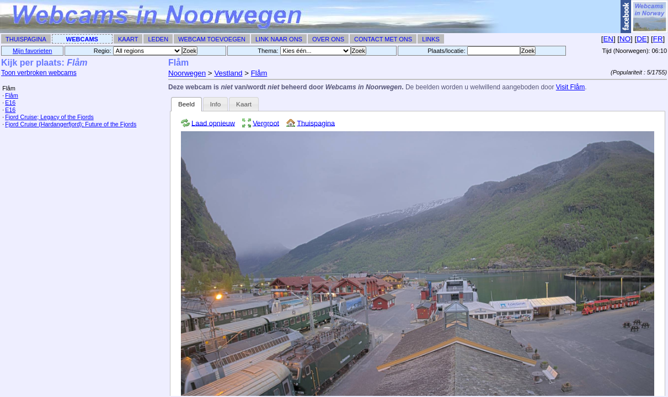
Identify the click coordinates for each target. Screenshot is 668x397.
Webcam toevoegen (211, 39)
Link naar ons (278, 39)
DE (642, 39)
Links (431, 39)
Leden (158, 39)
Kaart (128, 39)
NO (624, 39)
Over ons (328, 39)
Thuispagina (26, 39)
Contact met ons (383, 39)
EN (608, 39)
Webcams (82, 39)
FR (658, 39)
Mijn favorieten (32, 50)
